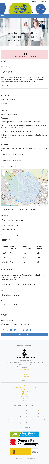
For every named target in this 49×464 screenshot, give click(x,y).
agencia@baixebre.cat (25, 369)
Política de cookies (24, 376)
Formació (24, 396)
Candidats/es (24, 389)
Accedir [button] (43, 1)
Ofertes (24, 394)
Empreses (24, 392)
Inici (24, 385)
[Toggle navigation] (2, 16)
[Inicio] (24, 8)
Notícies (24, 401)
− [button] (4, 174)
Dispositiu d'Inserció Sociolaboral (24, 387)
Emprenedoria (24, 398)
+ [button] (4, 171)
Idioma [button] (34, 1)
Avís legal (24, 374)
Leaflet (31, 205)
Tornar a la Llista (24, 334)
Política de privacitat (24, 372)
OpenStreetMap (38, 205)
